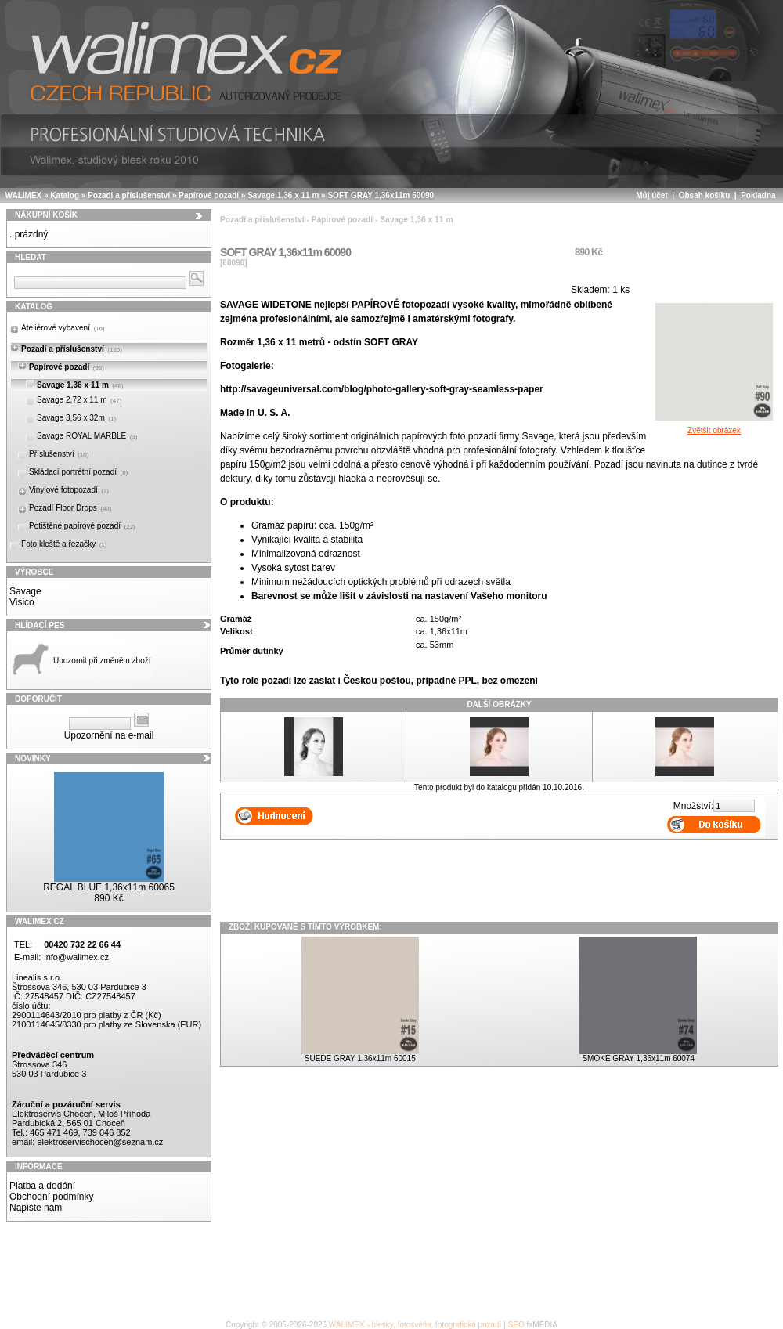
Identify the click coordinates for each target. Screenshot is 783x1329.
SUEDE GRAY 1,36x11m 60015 (360, 1058)
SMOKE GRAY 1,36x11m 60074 (638, 1058)
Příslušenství (58, 454)
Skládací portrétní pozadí (78, 472)
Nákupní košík (46, 215)
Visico (21, 602)
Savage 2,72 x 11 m (79, 399)
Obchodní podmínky (51, 1196)
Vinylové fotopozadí (69, 490)
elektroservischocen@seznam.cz (100, 1142)
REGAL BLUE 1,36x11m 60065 (109, 887)
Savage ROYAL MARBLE (87, 436)
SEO (516, 1324)
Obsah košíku (705, 195)
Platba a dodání (42, 1185)
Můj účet (652, 195)
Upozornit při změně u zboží (102, 660)
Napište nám (35, 1207)
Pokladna (758, 195)
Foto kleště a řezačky (63, 544)
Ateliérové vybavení (63, 327)
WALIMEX (23, 195)
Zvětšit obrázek (714, 426)
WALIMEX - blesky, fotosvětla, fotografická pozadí (415, 1324)
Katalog (64, 195)
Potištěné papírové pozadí (82, 526)
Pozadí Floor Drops (70, 508)
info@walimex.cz (76, 957)
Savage (25, 591)
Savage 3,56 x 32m (76, 418)
